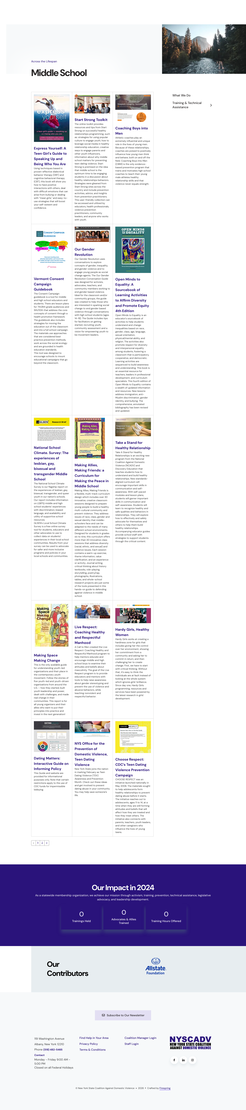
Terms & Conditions (93, 1055)
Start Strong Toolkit (92, 119)
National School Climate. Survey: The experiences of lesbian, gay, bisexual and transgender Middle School (51, 463)
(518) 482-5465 (52, 1055)
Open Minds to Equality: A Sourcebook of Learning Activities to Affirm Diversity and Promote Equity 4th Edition (132, 295)
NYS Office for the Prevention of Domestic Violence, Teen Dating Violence (92, 754)
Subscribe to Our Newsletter (123, 1021)
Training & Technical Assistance (193, 105)
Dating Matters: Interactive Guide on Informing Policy (51, 763)
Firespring (165, 1093)
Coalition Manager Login (140, 1043)
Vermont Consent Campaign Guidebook (50, 284)
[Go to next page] (47, 848)
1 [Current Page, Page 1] (37, 848)
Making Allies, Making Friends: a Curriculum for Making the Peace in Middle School (91, 476)
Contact (39, 1060)
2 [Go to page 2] (42, 848)
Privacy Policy (89, 1049)
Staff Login (132, 1049)
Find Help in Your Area (94, 1043)
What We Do (181, 95)
